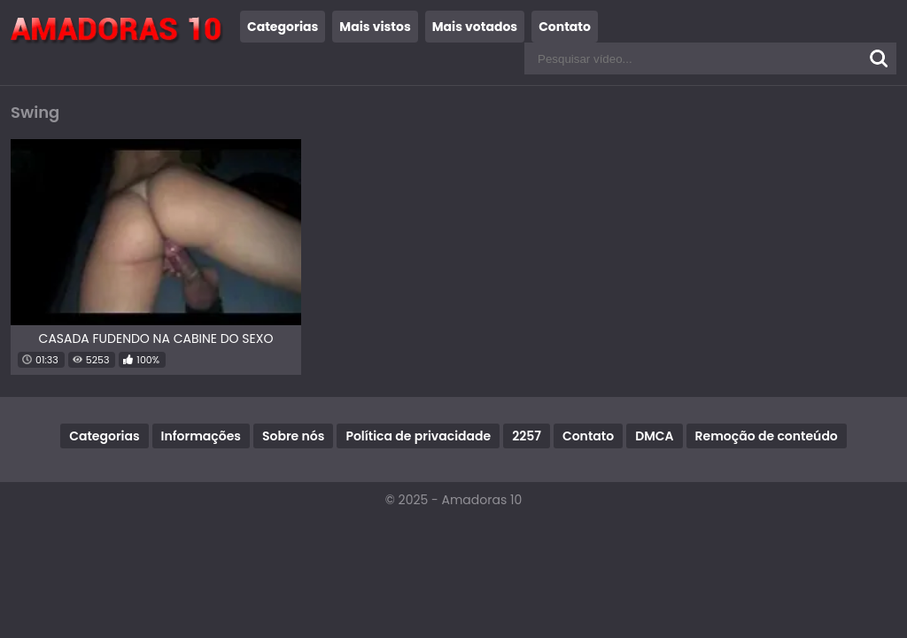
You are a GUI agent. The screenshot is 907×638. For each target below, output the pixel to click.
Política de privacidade (418, 436)
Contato (565, 26)
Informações (201, 436)
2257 (526, 436)
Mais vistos (374, 26)
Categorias (282, 26)
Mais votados (474, 26)
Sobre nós (293, 436)
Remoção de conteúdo (766, 436)
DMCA (654, 436)
